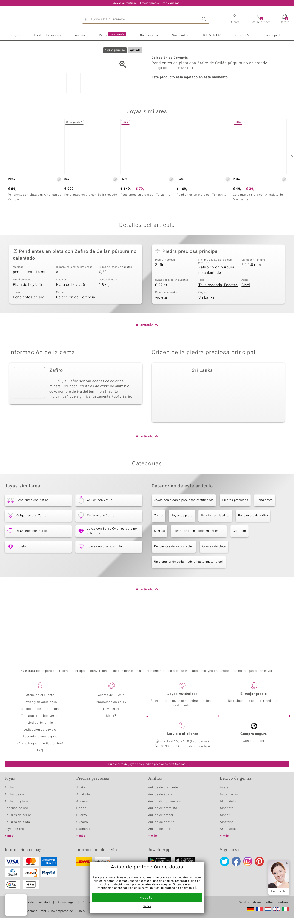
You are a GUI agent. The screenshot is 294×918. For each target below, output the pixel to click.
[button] (234, 19)
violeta (161, 346)
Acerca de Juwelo (111, 695)
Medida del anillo (40, 723)
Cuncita (82, 822)
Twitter (224, 861)
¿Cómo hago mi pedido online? (40, 743)
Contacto (88, 903)
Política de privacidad (34, 903)
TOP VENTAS (211, 35)
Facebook (236, 861)
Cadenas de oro (16, 808)
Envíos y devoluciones (40, 702)
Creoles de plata (214, 595)
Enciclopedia (273, 35)
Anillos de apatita (161, 822)
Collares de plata (17, 822)
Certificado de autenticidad (40, 709)
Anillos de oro (15, 794)
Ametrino (227, 822)
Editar (147, 906)
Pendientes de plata (215, 564)
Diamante (83, 829)
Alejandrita (228, 801)
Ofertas (159, 579)
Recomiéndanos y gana (40, 736)
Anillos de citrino (161, 829)
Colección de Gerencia (75, 345)
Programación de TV (111, 702)
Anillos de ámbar (160, 815)
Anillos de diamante (163, 787)
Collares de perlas (18, 815)
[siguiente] (291, 205)
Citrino (81, 808)
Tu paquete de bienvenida (40, 716)
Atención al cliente (40, 695)
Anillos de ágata (160, 794)
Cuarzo (81, 815)
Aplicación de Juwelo (40, 730)
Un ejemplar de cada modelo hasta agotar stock (188, 610)
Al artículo (144, 373)
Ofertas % (242, 35)
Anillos (80, 35)
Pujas (112, 35)
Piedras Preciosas (47, 35)
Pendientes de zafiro (253, 564)
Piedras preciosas (235, 549)
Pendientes (265, 549)
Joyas (16, 35)
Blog (109, 716)
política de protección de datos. (170, 888)
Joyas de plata (181, 564)
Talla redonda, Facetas (218, 333)
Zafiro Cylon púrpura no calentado (216, 318)
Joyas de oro (14, 829)
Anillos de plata (16, 801)
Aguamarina (229, 794)
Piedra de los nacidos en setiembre (198, 579)
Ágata (80, 787)
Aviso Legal (66, 903)
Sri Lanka (206, 346)
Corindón (239, 579)
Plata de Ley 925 (27, 333)
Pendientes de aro (28, 345)
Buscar (204, 19)
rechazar (181, 881)
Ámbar (225, 815)
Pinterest (259, 861)
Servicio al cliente (182, 734)
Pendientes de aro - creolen (174, 595)
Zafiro (160, 313)
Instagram (247, 861)
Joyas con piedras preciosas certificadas (184, 549)
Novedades (180, 35)
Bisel (245, 333)
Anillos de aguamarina (165, 801)
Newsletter (111, 709)
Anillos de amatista (162, 808)
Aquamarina (85, 801)
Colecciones (149, 35)
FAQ (40, 750)
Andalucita (228, 829)
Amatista (83, 794)
